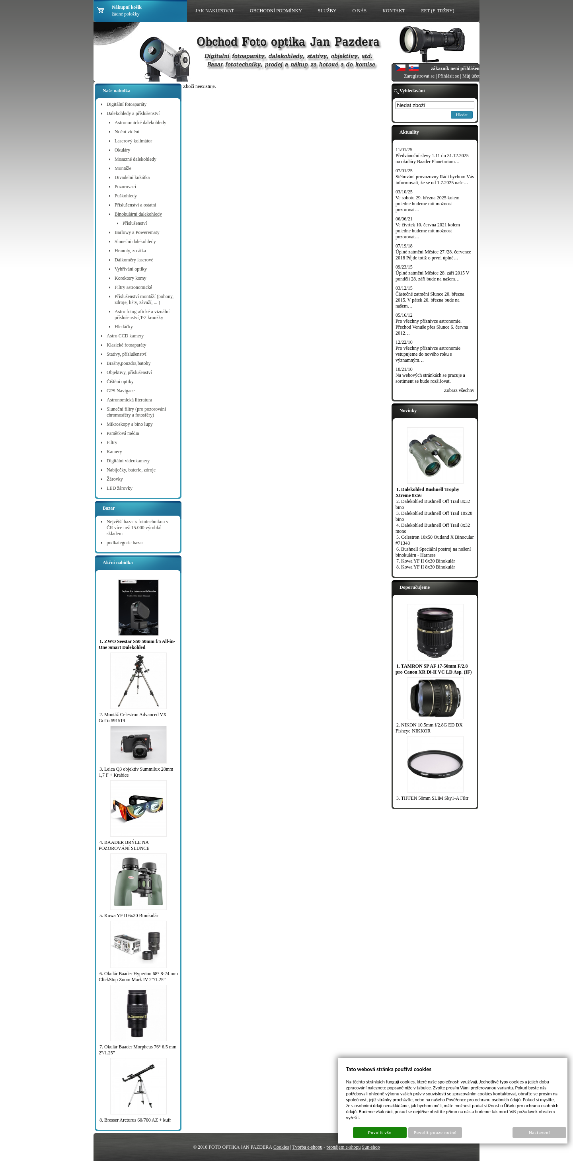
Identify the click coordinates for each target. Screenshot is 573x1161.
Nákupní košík (127, 7)
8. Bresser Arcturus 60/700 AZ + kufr (135, 1120)
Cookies (281, 1147)
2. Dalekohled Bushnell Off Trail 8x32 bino (433, 504)
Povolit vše (380, 1132)
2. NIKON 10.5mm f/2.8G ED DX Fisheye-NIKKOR (429, 728)
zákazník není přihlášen (455, 68)
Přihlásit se (448, 76)
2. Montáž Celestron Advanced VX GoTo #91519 (133, 717)
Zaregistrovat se (419, 76)
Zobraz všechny (459, 390)
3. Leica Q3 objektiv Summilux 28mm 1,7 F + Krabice (136, 772)
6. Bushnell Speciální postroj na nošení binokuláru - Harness (433, 552)
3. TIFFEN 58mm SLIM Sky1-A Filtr (432, 798)
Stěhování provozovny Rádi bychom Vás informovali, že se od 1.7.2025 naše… (435, 179)
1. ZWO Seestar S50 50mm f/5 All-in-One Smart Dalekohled (137, 644)
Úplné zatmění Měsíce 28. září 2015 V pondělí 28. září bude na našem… (432, 276)
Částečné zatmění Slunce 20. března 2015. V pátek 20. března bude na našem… (430, 300)
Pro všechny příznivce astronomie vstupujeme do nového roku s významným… (428, 354)
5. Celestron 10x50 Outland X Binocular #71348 (435, 540)
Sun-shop (371, 1147)
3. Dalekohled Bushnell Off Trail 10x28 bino (434, 516)
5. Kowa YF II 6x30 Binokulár (128, 915)
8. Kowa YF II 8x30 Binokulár (425, 567)
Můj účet (470, 76)
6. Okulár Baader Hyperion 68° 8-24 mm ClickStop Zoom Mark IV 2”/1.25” (138, 976)
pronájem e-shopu (343, 1147)
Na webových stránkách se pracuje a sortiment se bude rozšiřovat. (430, 378)
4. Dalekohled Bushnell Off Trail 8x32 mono (433, 528)
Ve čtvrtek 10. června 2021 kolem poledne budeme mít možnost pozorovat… (428, 231)
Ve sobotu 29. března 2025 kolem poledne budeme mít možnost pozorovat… (428, 203)
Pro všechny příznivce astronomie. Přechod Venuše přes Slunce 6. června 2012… (432, 327)
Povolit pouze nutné (435, 1132)
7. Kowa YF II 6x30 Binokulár (425, 561)
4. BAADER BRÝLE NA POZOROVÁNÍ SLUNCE (124, 845)
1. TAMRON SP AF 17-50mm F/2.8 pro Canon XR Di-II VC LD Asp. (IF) (434, 669)
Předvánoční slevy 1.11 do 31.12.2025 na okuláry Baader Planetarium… (432, 158)
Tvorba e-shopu (307, 1147)
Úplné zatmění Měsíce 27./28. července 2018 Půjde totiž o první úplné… (433, 255)
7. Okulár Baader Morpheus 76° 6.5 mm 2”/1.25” (137, 1050)
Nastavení (539, 1132)
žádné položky (126, 14)
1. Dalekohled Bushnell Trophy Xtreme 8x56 (427, 492)
